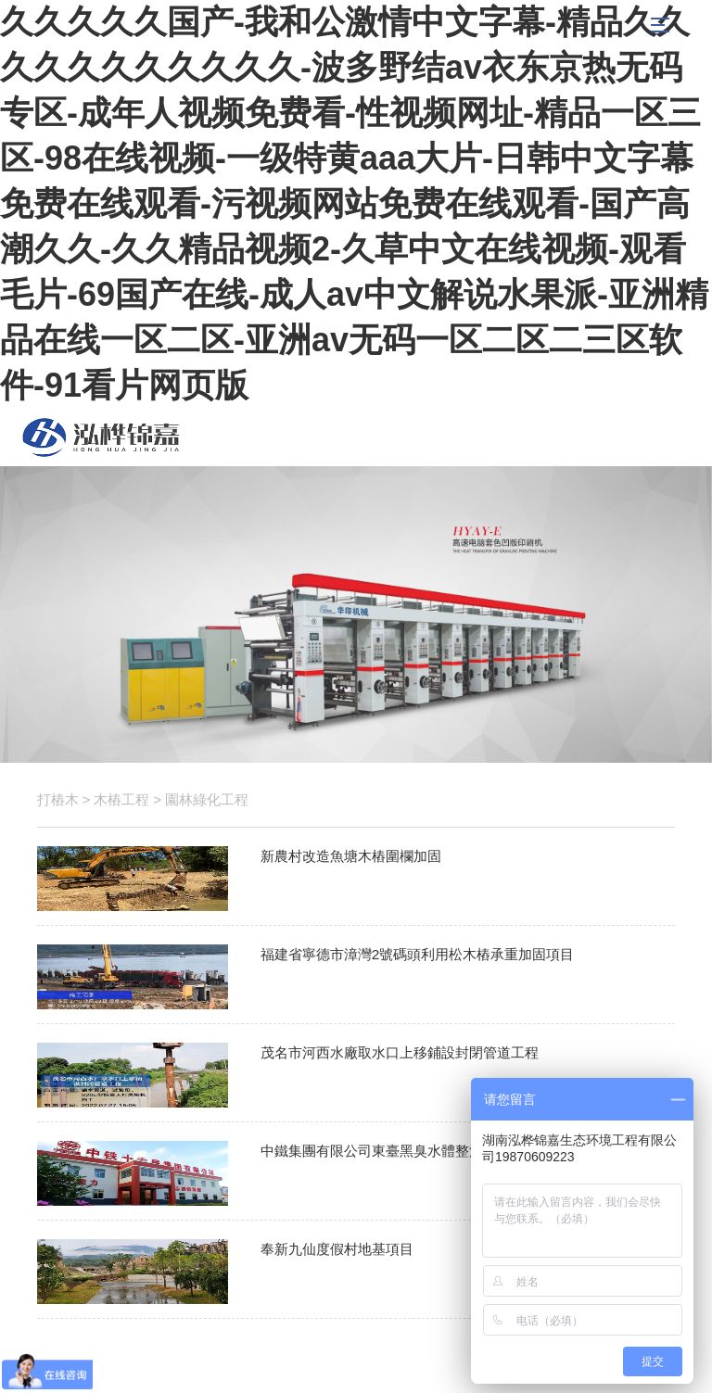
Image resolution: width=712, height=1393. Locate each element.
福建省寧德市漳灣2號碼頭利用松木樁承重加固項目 (418, 954)
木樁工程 (121, 799)
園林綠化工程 (206, 799)
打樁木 (58, 799)
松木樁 (101, 437)
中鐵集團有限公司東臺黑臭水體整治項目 (386, 1151)
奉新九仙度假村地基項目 (337, 1249)
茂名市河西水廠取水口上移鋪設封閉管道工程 (400, 1052)
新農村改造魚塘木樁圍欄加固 (351, 856)
